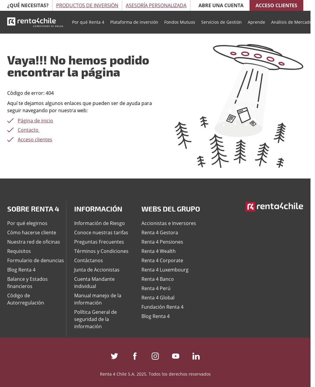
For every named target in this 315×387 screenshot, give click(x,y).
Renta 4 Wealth (158, 251)
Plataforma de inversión (134, 22)
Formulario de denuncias (35, 260)
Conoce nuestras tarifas (101, 232)
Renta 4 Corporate (162, 260)
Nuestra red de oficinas (33, 241)
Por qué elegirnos (27, 223)
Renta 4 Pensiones (162, 241)
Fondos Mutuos (179, 22)
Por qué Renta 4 (88, 22)
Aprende (256, 22)
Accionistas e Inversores (168, 223)
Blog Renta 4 (21, 269)
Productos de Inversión (87, 5)
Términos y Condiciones (101, 251)
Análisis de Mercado (291, 22)
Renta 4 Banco (157, 279)
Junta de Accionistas (97, 269)
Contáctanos (88, 260)
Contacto (29, 130)
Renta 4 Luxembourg (165, 269)
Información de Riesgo (99, 223)
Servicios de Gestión (221, 22)
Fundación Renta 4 (162, 307)
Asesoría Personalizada (156, 5)
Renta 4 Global (157, 297)
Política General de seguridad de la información (95, 319)
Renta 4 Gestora (159, 232)
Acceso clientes (276, 5)
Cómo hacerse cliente (31, 232)
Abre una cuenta (221, 5)
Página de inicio (35, 120)
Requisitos (19, 251)
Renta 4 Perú (156, 288)
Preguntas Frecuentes (99, 241)
